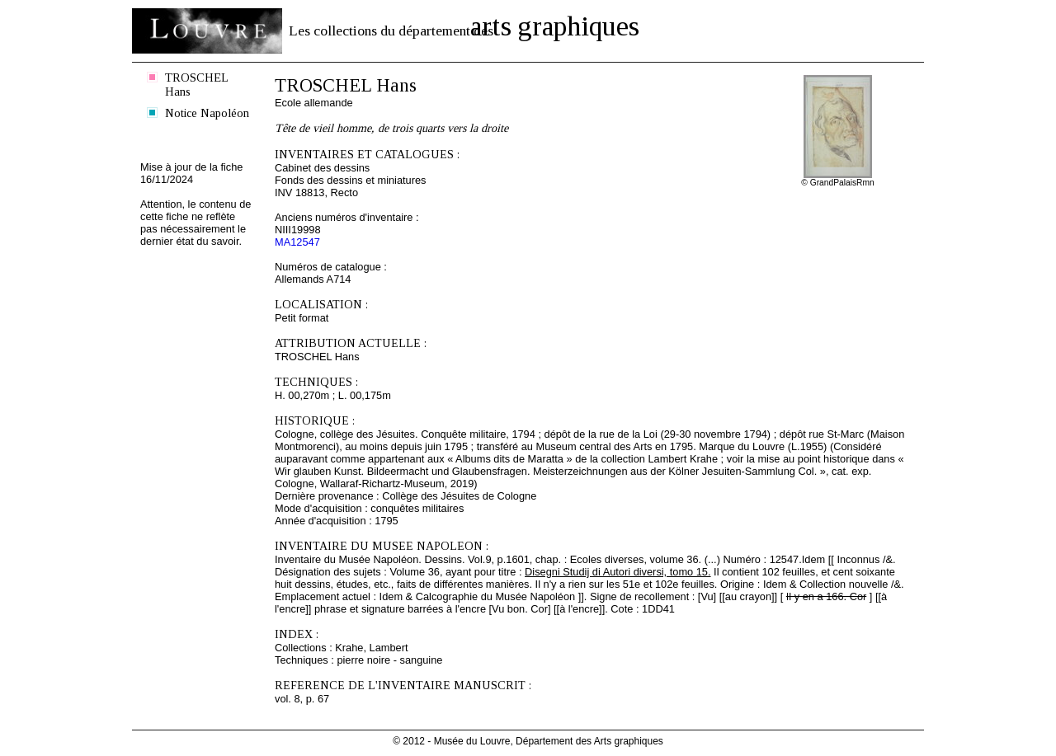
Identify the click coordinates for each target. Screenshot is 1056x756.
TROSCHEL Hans (197, 84)
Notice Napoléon (207, 113)
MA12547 (297, 242)
